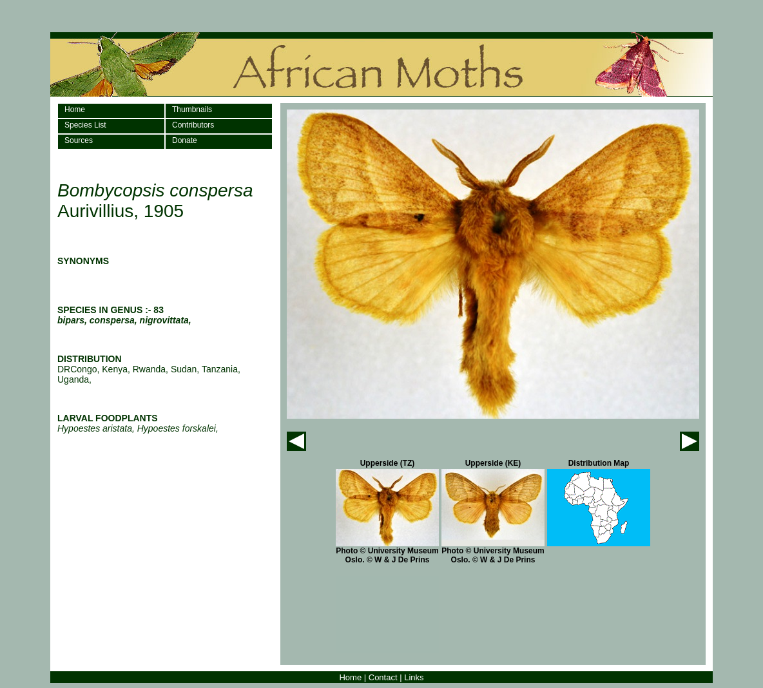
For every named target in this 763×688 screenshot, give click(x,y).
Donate (184, 140)
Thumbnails (192, 109)
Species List (85, 124)
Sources (78, 140)
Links (413, 677)
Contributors (193, 124)
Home (74, 109)
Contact (383, 677)
